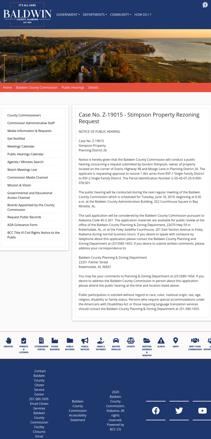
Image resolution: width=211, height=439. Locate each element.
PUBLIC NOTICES (85, 344)
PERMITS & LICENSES (23, 345)
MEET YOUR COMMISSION (195, 344)
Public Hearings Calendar (25, 154)
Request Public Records (24, 217)
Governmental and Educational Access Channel (29, 195)
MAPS (176, 342)
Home (7, 87)
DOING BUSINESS (55, 344)
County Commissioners (24, 115)
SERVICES (8, 342)
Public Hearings (73, 87)
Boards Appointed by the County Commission (30, 207)
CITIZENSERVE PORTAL (41, 344)
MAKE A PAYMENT (101, 344)
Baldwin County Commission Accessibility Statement (78, 410)
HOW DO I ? (142, 14)
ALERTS (161, 342)
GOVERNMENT (67, 14)
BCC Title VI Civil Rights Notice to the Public (33, 234)
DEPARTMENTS (94, 14)
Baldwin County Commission (37, 87)
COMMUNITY (119, 14)
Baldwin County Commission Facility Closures (39, 422)
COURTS (131, 342)
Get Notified (16, 138)
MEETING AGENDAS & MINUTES (147, 347)
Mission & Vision (19, 185)
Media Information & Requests (29, 131)
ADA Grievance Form (22, 225)
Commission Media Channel (27, 177)
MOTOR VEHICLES (116, 344)
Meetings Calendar (20, 146)
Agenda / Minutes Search (25, 162)
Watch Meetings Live (22, 170)
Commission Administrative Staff (31, 123)
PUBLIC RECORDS (70, 344)
